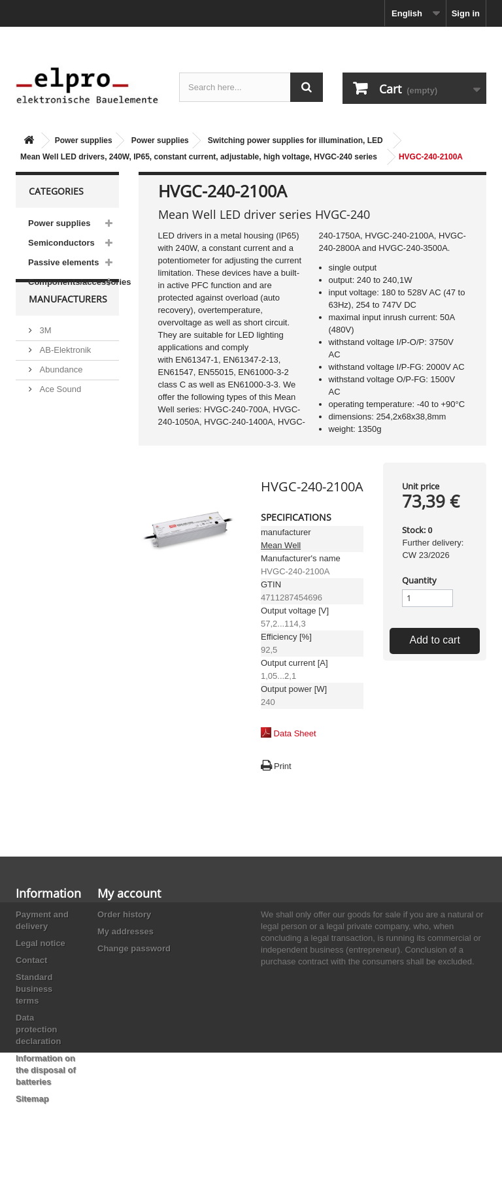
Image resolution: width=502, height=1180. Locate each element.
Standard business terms (34, 989)
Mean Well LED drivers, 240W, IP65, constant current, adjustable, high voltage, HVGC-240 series (198, 156)
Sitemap (32, 1099)
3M (44, 356)
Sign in (466, 13)
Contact (31, 960)
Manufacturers (68, 330)
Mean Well (281, 545)
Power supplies (83, 140)
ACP (47, 446)
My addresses (125, 931)
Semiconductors (61, 243)
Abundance (59, 396)
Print (283, 766)
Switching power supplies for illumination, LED (295, 140)
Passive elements (63, 262)
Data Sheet (295, 733)
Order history (124, 914)
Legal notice (40, 943)
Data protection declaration (38, 1029)
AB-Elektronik (64, 376)
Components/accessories (73, 282)
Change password (134, 948)
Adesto (51, 466)
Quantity (419, 580)
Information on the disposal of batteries (46, 1070)
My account (129, 893)
